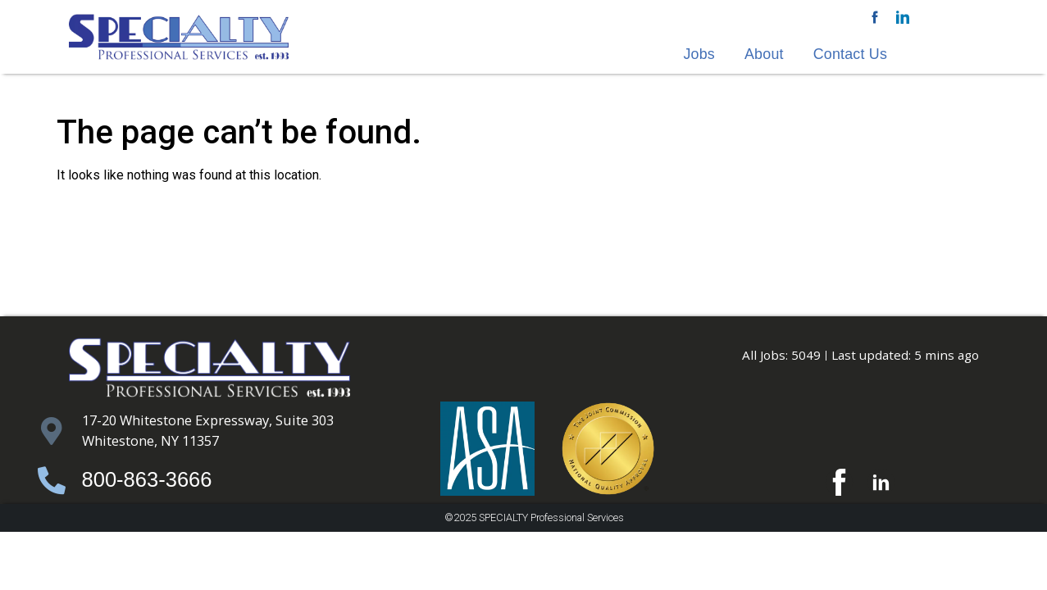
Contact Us (850, 54)
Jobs (699, 54)
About (764, 54)
